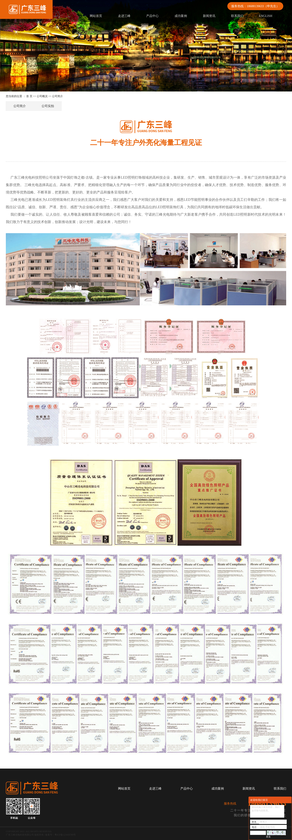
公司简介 (19, 106)
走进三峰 (124, 16)
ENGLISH (265, 16)
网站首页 (96, 16)
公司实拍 (48, 106)
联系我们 (237, 16)
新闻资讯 (209, 16)
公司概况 (42, 96)
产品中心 (152, 16)
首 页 (29, 96)
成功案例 (181, 16)
